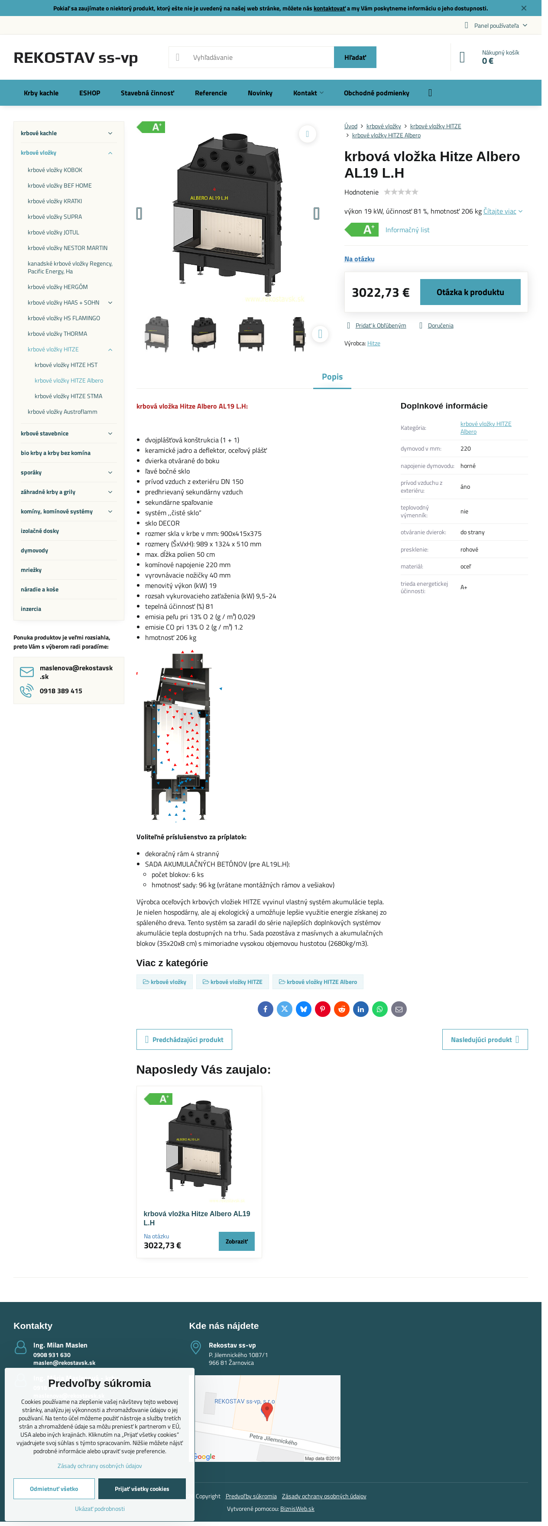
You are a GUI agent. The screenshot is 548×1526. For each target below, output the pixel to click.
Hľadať (355, 57)
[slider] (401, 191)
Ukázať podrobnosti (100, 1508)
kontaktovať (330, 8)
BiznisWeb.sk (297, 1508)
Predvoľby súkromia (251, 1495)
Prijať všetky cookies (142, 1488)
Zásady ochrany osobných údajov (324, 1495)
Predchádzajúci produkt (184, 1039)
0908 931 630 (52, 1354)
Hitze (373, 342)
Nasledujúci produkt (485, 1039)
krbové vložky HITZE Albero (486, 427)
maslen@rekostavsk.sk (64, 1362)
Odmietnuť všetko (54, 1488)
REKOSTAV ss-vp (75, 57)
